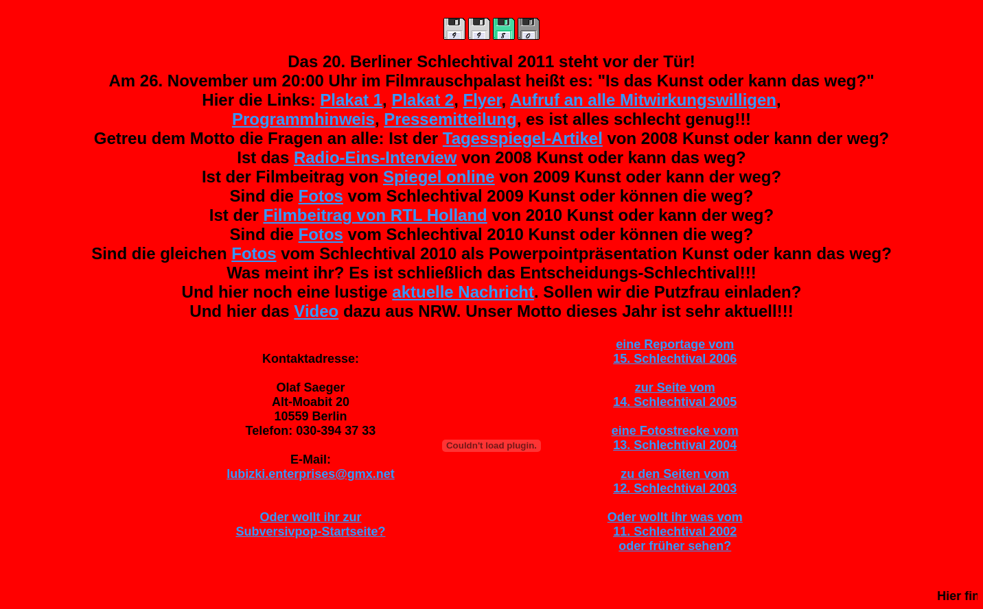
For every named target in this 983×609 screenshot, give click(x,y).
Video (316, 311)
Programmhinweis (303, 119)
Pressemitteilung (450, 119)
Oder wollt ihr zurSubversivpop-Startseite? (310, 524)
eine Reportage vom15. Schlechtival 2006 (675, 351)
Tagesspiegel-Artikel (523, 138)
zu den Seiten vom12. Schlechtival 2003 (675, 481)
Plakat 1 (351, 100)
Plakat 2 (422, 100)
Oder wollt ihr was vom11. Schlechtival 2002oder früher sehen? (675, 531)
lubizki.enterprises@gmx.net (311, 474)
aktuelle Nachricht (463, 292)
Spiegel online (439, 176)
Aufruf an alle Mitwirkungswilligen (643, 100)
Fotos (321, 196)
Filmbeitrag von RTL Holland (375, 215)
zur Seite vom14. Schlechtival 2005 (675, 395)
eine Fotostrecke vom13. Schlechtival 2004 (675, 438)
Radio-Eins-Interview (375, 157)
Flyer (482, 100)
